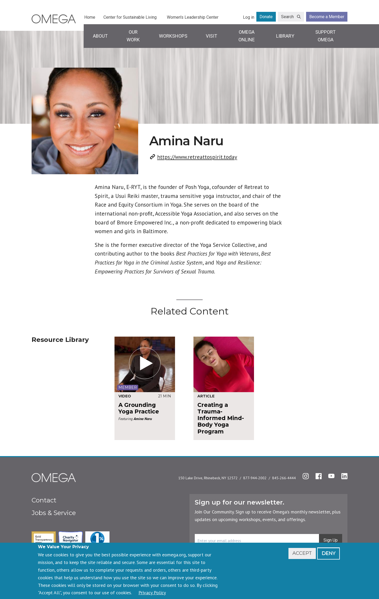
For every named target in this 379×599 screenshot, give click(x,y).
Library (285, 36)
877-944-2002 (255, 478)
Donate (266, 16)
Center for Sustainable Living (130, 17)
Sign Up (330, 540)
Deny (328, 553)
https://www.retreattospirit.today (197, 157)
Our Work (133, 35)
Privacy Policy (152, 593)
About (100, 36)
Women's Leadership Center (192, 17)
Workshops (173, 36)
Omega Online (246, 35)
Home (89, 17)
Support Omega (325, 35)
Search (287, 16)
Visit (211, 36)
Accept (302, 553)
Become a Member (326, 16)
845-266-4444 (284, 478)
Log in (248, 17)
